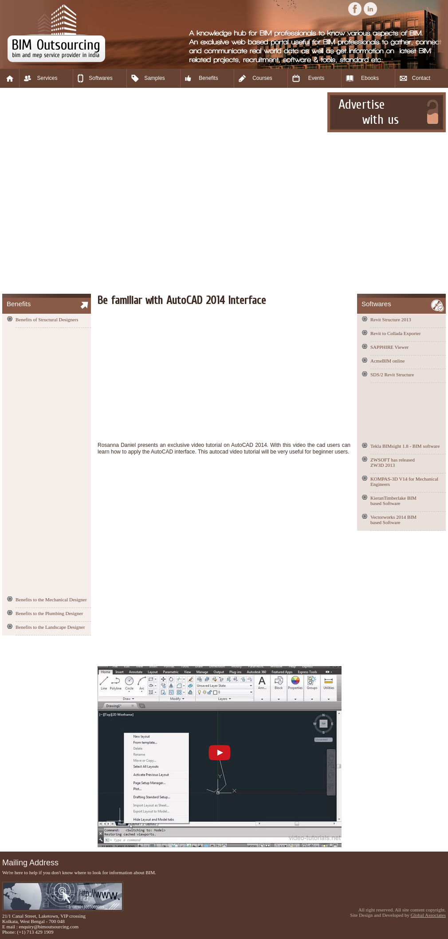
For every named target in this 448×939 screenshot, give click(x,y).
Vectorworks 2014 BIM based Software (393, 519)
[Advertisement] (100, 190)
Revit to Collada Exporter (395, 333)
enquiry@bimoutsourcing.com (49, 926)
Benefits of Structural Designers (47, 319)
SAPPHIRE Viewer (389, 347)
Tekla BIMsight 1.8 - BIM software (405, 446)
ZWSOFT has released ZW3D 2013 (392, 462)
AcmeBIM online (387, 360)
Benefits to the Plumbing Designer (49, 613)
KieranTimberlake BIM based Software (393, 500)
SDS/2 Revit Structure (392, 374)
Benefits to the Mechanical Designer (51, 599)
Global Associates (428, 915)
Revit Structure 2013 (390, 319)
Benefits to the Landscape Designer (50, 627)
